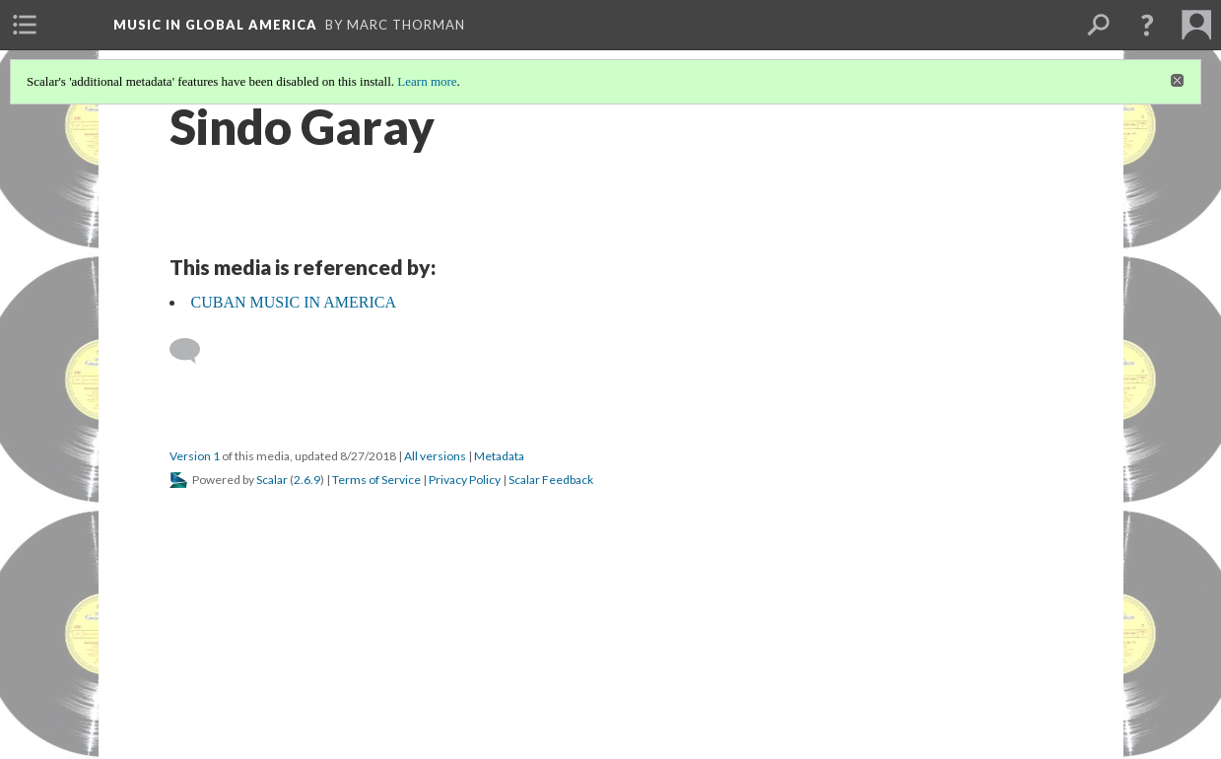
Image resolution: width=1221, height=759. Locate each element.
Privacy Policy (465, 479)
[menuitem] (24, 24)
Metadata (499, 455)
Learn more (426, 81)
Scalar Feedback (551, 479)
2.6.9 (307, 479)
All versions (435, 455)
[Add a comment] (194, 351)
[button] (1147, 24)
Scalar (272, 479)
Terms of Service (376, 479)
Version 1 (195, 455)
